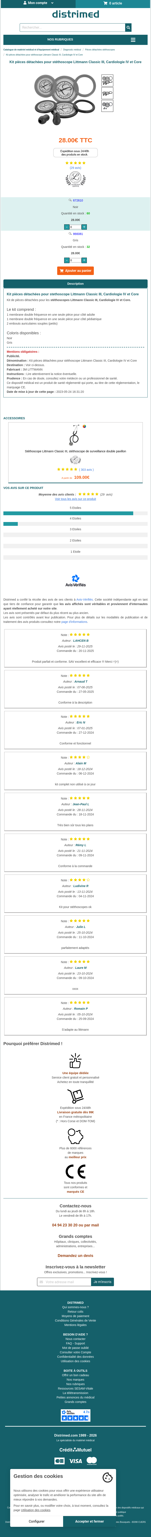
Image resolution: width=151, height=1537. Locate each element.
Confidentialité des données (75, 1356)
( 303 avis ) (86, 469)
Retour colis (75, 1311)
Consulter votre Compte (75, 1352)
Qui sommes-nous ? (75, 1307)
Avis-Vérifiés (84, 599)
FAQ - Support (75, 1343)
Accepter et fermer (89, 1521)
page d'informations (74, 621)
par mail (91, 1225)
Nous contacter (75, 1339)
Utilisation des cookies (75, 1361)
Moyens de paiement (75, 1316)
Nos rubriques (75, 1384)
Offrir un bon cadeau (75, 1375)
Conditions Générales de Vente (75, 1320)
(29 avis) (75, 167)
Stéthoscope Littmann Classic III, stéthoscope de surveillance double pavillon (75, 451)
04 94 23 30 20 (65, 1225)
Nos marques (75, 1379)
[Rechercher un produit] (72, 27)
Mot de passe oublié (75, 1348)
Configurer (36, 1521)
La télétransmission (75, 1393)
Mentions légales (75, 1325)
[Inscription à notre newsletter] (64, 1282)
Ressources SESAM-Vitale (75, 1388)
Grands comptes (75, 1402)
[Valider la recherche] (128, 27)
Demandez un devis (75, 1256)
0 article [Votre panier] (113, 3)
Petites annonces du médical (75, 1397)
